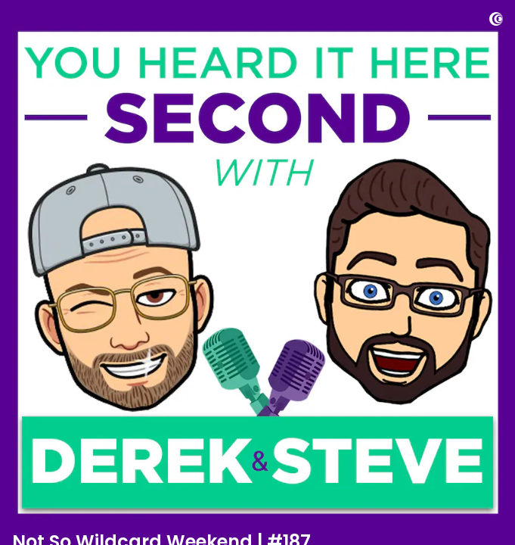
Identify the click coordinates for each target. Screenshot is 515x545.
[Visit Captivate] (496, 21)
